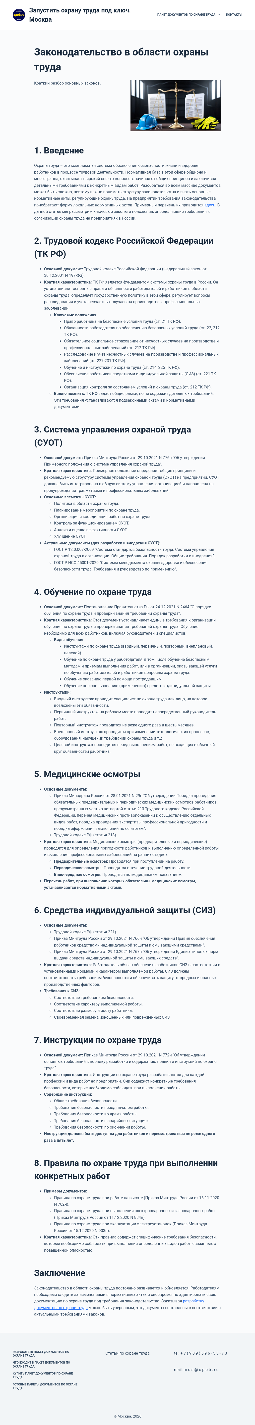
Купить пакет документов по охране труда (43, 1375)
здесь (209, 205)
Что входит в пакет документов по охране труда (41, 1364)
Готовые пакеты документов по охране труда (45, 1386)
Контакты (234, 14)
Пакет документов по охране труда (189, 15)
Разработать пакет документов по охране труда (41, 1354)
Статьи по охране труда (128, 1353)
